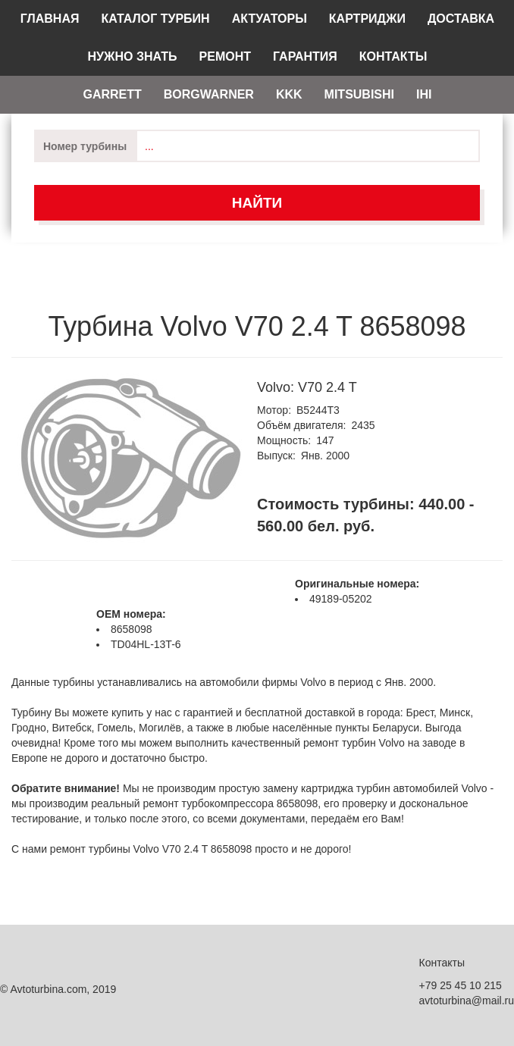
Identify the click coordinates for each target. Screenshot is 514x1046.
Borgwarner (209, 94)
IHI (423, 94)
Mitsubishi (359, 94)
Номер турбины (85, 146)
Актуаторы (269, 18)
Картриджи (367, 18)
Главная (50, 18)
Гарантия (305, 56)
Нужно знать (132, 56)
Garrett (112, 94)
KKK (289, 94)
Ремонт (225, 56)
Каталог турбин (155, 18)
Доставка (461, 18)
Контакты (393, 56)
